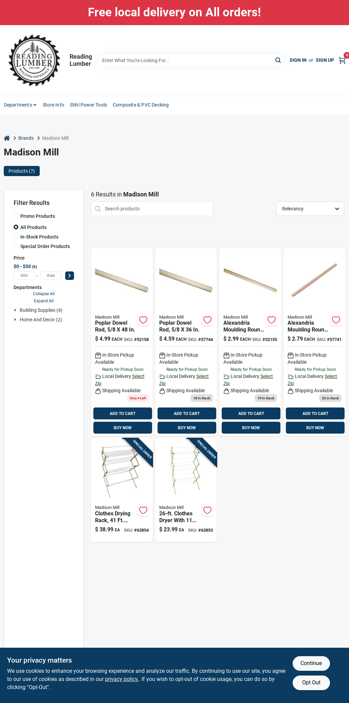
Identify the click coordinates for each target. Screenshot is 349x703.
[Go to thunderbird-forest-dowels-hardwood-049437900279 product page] (314, 342)
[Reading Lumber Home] (34, 60)
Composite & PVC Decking (141, 105)
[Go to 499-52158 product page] (122, 342)
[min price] (24, 275)
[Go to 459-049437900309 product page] (186, 342)
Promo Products (37, 216)
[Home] (7, 138)
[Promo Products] (16, 215)
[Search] (278, 59)
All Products (33, 227)
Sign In (298, 60)
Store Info (53, 105)
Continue (311, 663)
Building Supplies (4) (41, 310)
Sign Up (325, 60)
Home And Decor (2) (41, 319)
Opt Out (311, 682)
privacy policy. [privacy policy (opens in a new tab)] (122, 679)
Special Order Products (45, 246)
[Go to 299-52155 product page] (250, 342)
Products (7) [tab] (21, 171)
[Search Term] (191, 60)
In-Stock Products (39, 237)
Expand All (44, 301)
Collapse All (44, 293)
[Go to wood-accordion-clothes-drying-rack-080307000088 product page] (186, 490)
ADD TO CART (122, 413)
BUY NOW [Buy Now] (123, 427)
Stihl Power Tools (88, 105)
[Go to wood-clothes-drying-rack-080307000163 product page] (122, 490)
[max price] (51, 275)
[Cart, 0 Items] (342, 60)
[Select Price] (69, 275)
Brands (26, 138)
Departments (18, 105)
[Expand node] (16, 310)
